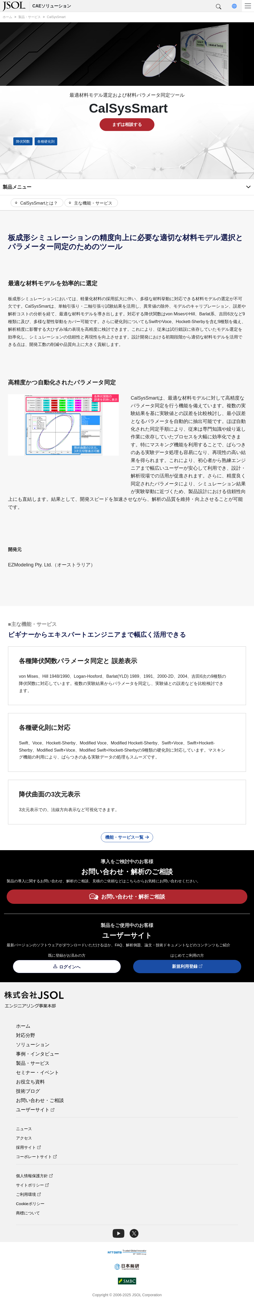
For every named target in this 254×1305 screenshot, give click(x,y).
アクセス (24, 1139)
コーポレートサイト (36, 1157)
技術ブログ (28, 1092)
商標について (28, 1213)
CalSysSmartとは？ (36, 203)
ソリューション (33, 1045)
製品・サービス (33, 1064)
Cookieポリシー (30, 1204)
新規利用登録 (187, 967)
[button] (218, 7)
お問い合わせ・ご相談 (40, 1101)
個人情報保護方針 (34, 1176)
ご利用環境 (28, 1195)
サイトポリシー (32, 1186)
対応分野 (25, 1036)
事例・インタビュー (37, 1054)
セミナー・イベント (37, 1073)
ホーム (23, 1026)
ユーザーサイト (35, 1110)
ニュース (24, 1129)
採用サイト (28, 1148)
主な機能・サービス (91, 203)
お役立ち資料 (30, 1082)
